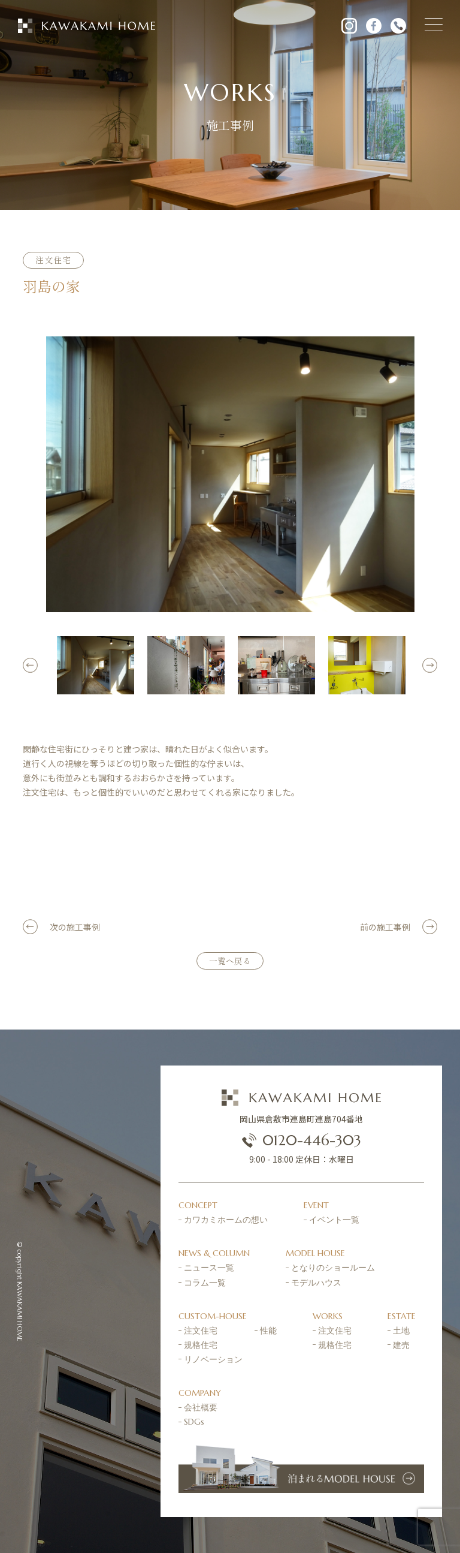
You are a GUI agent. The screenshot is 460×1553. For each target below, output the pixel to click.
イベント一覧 (334, 1219)
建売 (401, 1345)
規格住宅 (200, 1345)
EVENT (316, 1205)
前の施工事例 (385, 927)
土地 (401, 1330)
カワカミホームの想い (226, 1219)
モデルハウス (316, 1282)
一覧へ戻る (230, 961)
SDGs (194, 1421)
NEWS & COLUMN (214, 1253)
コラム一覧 (205, 1282)
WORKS (328, 1316)
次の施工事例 (75, 927)
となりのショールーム (333, 1267)
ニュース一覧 (209, 1267)
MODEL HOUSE (315, 1253)
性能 (268, 1330)
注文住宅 (200, 1330)
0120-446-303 (301, 1140)
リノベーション (213, 1359)
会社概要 (200, 1407)
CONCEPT (197, 1205)
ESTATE (402, 1316)
